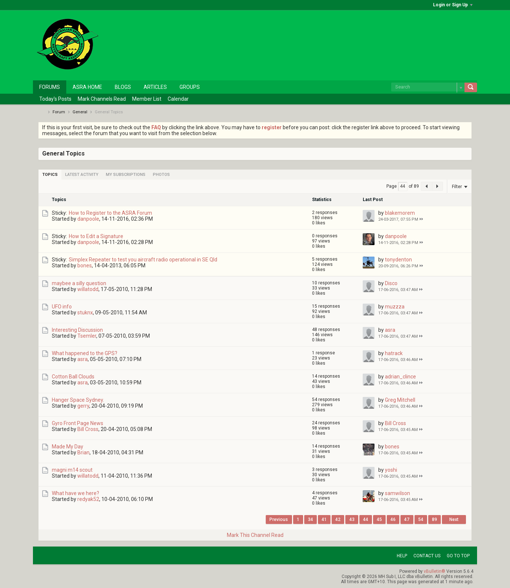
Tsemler (86, 336)
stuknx (85, 312)
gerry (83, 406)
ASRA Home (87, 87)
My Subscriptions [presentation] (125, 174)
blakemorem (400, 213)
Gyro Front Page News (77, 423)
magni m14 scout (72, 470)
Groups (189, 87)
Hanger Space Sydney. (78, 400)
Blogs (123, 87)
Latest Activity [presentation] (81, 174)
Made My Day (67, 447)
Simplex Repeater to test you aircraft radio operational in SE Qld (143, 260)
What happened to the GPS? (84, 353)
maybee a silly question (79, 283)
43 (352, 519)
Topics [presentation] (50, 174)
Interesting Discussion (77, 330)
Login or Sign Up (453, 4)
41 (324, 519)
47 (406, 519)
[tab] (49, 175)
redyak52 (88, 499)
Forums (49, 87)
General (80, 112)
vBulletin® (434, 571)
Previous (278, 519)
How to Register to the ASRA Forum (110, 213)
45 (379, 519)
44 (365, 519)
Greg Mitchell (400, 400)
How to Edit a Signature (96, 236)
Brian (83, 452)
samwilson (397, 493)
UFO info (62, 307)
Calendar (178, 99)
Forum (59, 112)
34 (310, 519)
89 (434, 519)
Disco (391, 283)
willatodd (87, 289)
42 (337, 519)
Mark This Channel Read (255, 535)
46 (393, 519)
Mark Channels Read (102, 99)
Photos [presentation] (161, 174)
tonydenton (398, 260)
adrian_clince (400, 377)
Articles (155, 87)
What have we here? (75, 493)
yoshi (391, 470)
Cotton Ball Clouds (73, 377)
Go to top (458, 555)
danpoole (88, 219)
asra (390, 330)
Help (402, 555)
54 (420, 519)
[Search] (427, 87)
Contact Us (426, 555)
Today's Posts (55, 99)
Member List (146, 99)
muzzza (395, 307)
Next (454, 519)
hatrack (394, 353)
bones (84, 265)
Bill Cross (87, 429)
